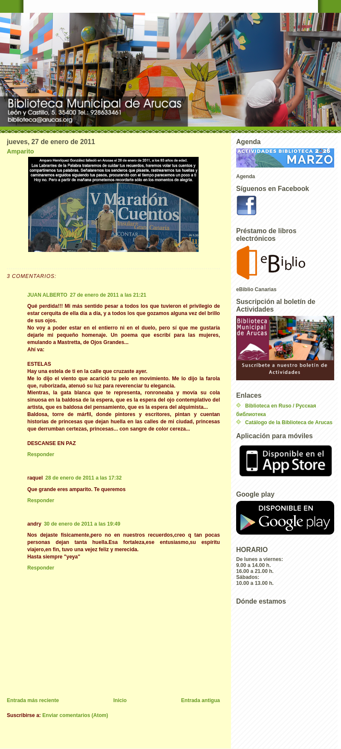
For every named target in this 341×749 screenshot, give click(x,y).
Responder (40, 454)
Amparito (20, 151)
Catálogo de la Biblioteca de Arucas (288, 422)
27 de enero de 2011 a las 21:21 (108, 295)
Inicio (120, 700)
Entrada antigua (200, 700)
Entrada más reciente (33, 700)
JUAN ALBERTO (47, 295)
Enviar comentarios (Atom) (75, 715)
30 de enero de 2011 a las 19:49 (82, 524)
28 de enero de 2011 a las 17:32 (83, 478)
